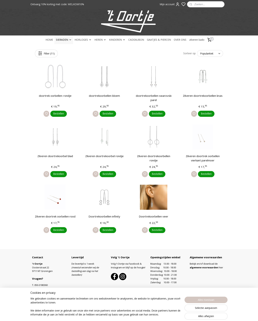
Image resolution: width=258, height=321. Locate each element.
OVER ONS (180, 39)
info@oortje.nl (42, 288)
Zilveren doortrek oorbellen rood (55, 216)
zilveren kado (196, 39)
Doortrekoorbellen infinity (104, 216)
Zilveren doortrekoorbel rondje (104, 156)
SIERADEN (64, 39)
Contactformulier (41, 292)
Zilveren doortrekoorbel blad (55, 156)
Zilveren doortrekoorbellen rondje (153, 158)
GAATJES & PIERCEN (159, 39)
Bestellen (58, 113)
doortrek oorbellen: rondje (55, 95)
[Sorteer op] (210, 53)
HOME (49, 39)
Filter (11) (46, 53)
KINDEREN (117, 39)
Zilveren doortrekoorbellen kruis (203, 95)
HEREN (100, 39)
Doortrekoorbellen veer (153, 216)
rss (150, 314)
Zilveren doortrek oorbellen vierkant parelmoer (203, 158)
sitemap (143, 314)
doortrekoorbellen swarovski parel (153, 98)
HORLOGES (83, 39)
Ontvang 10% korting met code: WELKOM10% (57, 4)
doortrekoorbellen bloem (104, 95)
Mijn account (170, 4)
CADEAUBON (136, 39)
